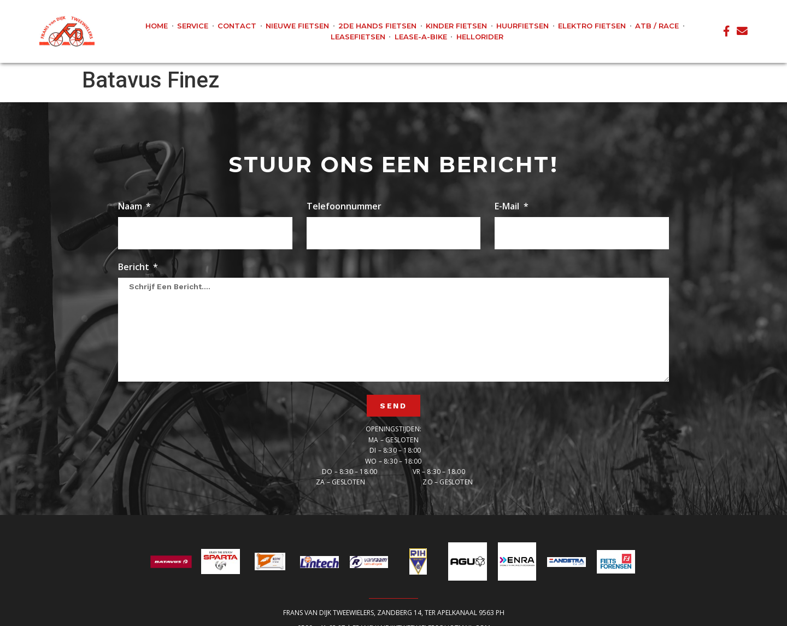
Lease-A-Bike (421, 36)
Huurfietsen (522, 25)
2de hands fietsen (377, 25)
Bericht (134, 267)
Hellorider (479, 36)
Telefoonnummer (344, 207)
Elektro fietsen (592, 25)
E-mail (508, 207)
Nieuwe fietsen (297, 25)
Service (192, 25)
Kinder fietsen (456, 25)
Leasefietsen (358, 36)
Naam (131, 207)
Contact (237, 25)
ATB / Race (657, 25)
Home (156, 25)
